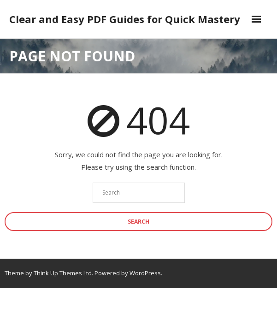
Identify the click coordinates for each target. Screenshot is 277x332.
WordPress (145, 273)
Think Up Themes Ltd (63, 273)
